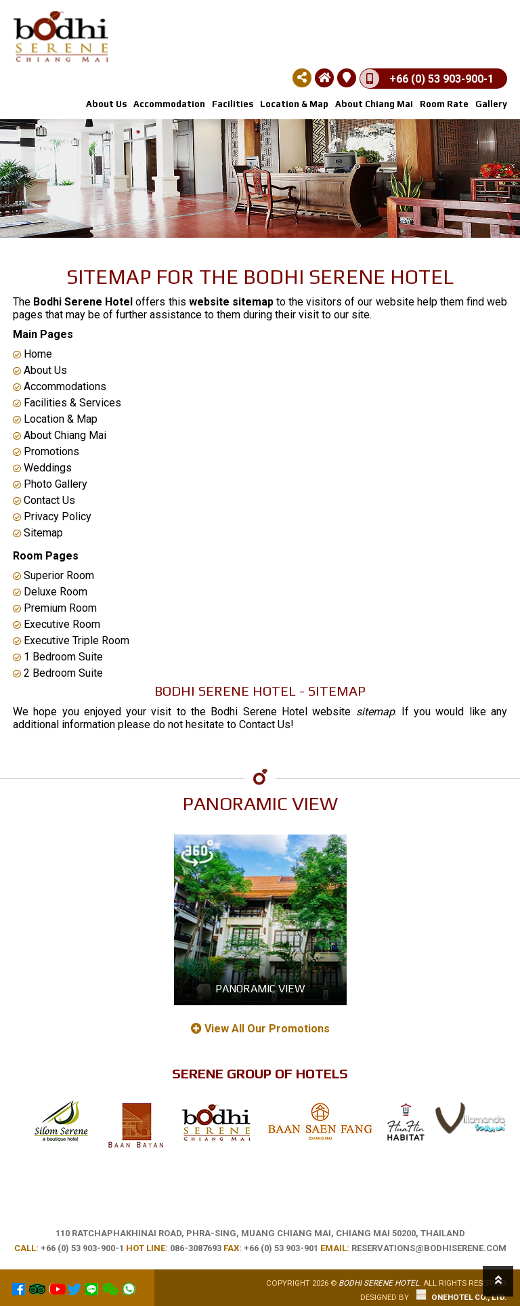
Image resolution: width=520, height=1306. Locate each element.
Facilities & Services (67, 402)
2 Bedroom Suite (58, 673)
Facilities (232, 104)
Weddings (42, 467)
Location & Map (294, 104)
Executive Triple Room (71, 640)
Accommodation (169, 104)
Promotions (46, 451)
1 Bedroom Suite (58, 656)
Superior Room (53, 575)
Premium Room (55, 608)
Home (32, 353)
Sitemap (38, 532)
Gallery (491, 104)
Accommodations (59, 386)
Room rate (444, 104)
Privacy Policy (52, 516)
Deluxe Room (50, 591)
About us (106, 104)
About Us (40, 370)
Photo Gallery (50, 484)
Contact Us (44, 500)
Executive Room (56, 624)
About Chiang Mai (374, 104)
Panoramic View (260, 988)
